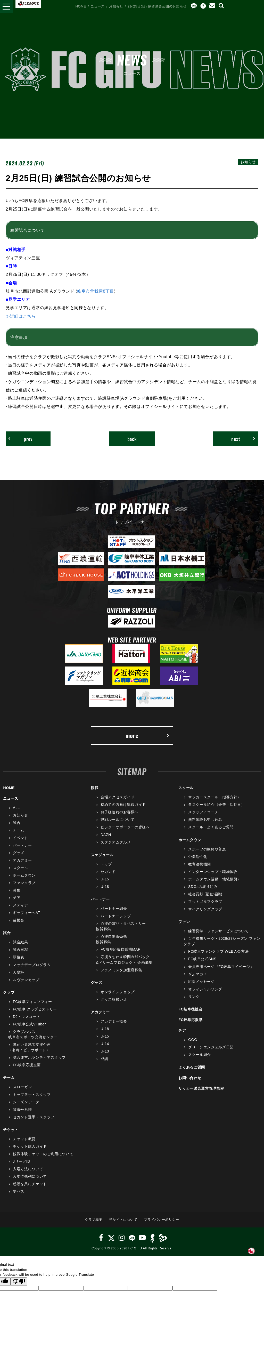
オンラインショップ (118, 992)
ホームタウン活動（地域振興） (214, 879)
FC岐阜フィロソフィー (32, 1002)
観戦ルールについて (118, 819)
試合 (16, 823)
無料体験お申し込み (205, 819)
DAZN (106, 835)
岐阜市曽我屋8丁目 (95, 291)
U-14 (105, 1044)
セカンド (108, 872)
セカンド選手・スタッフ (33, 1117)
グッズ (18, 853)
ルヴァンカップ (26, 980)
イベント (20, 838)
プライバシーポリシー (161, 1220)
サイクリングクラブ (205, 909)
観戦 (94, 788)
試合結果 (20, 942)
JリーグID (21, 1161)
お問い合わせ (189, 1078)
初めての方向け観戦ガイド (123, 804)
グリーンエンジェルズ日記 (211, 1047)
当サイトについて (123, 1220)
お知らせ (116, 6)
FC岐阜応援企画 (27, 1065)
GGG (192, 1040)
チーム (18, 830)
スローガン (22, 1087)
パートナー (22, 845)
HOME (80, 6)
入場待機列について (30, 1176)
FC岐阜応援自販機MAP (121, 949)
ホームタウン (24, 875)
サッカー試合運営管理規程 (201, 1088)
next (243, 438)
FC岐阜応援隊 (190, 1020)
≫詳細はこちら (21, 316)
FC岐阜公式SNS (202, 959)
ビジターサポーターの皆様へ (125, 827)
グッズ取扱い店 (114, 999)
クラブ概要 (93, 1220)
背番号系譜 (22, 1109)
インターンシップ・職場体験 (212, 872)
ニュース (97, 6)
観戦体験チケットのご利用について (43, 1154)
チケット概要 (24, 1139)
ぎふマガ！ (197, 974)
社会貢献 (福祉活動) (205, 894)
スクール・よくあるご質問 (211, 827)
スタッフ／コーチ (203, 812)
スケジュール (102, 855)
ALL (16, 808)
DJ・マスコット (26, 1017)
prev (20, 438)
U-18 (105, 887)
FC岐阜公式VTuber (29, 1024)
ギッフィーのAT (26, 913)
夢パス (18, 1191)
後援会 (18, 920)
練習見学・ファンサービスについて (218, 931)
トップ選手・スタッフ (32, 1095)
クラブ (8, 992)
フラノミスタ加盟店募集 (121, 970)
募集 (16, 890)
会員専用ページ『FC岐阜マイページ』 (221, 967)
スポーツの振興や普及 (207, 849)
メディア (20, 905)
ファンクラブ (24, 883)
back (132, 438)
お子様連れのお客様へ (119, 812)
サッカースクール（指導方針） (214, 797)
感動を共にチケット (30, 1184)
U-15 (105, 879)
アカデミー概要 (114, 1021)
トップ (106, 864)
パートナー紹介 (114, 908)
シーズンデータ (26, 1102)
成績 (104, 1059)
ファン (184, 922)
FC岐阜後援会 (190, 1009)
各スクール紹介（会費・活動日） (216, 804)
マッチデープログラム (32, 965)
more (147, 735)
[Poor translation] (19, 1281)
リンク (194, 996)
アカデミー (22, 860)
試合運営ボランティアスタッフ (39, 1057)
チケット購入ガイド (30, 1146)
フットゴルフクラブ (205, 902)
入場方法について (28, 1169)
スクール (20, 868)
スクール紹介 (199, 1055)
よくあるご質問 (191, 1067)
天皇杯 (18, 972)
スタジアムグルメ (116, 842)
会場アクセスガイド (118, 797)
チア (16, 898)
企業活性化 (197, 857)
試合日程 (20, 950)
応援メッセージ (201, 981)
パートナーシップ (116, 916)
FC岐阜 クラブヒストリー (35, 1009)
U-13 (105, 1051)
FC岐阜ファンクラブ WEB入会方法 (218, 951)
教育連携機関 (199, 864)
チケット (10, 1130)
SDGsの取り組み (202, 887)
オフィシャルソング (205, 989)
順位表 (18, 957)
